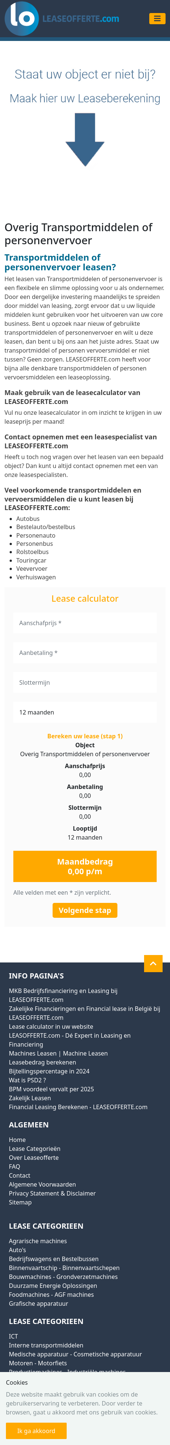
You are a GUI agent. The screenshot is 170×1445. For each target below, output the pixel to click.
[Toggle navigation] (157, 18)
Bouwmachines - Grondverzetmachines (63, 1277)
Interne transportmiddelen (46, 1345)
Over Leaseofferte (34, 1157)
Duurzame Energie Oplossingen (53, 1286)
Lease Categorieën (34, 1149)
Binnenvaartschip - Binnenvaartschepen (64, 1268)
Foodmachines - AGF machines (51, 1294)
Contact (19, 1175)
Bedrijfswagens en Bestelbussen (54, 1259)
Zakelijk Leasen (30, 1098)
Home (17, 1140)
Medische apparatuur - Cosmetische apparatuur (75, 1354)
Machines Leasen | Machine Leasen (58, 1053)
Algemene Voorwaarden (42, 1184)
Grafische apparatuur (38, 1303)
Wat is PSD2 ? (27, 1080)
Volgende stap (85, 910)
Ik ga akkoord (36, 1431)
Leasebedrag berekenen (42, 1062)
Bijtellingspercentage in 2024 (49, 1071)
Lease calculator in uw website (51, 1026)
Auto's (17, 1250)
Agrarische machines (38, 1241)
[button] (153, 963)
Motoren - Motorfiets (38, 1363)
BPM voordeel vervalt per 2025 (51, 1089)
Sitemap (20, 1202)
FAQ (14, 1166)
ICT (13, 1336)
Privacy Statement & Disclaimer (52, 1193)
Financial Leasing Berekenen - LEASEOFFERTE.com (78, 1107)
